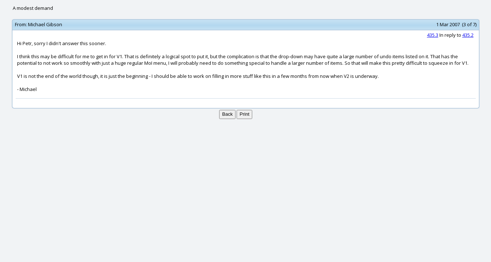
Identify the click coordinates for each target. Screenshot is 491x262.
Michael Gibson (45, 24)
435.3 (432, 35)
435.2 (468, 35)
